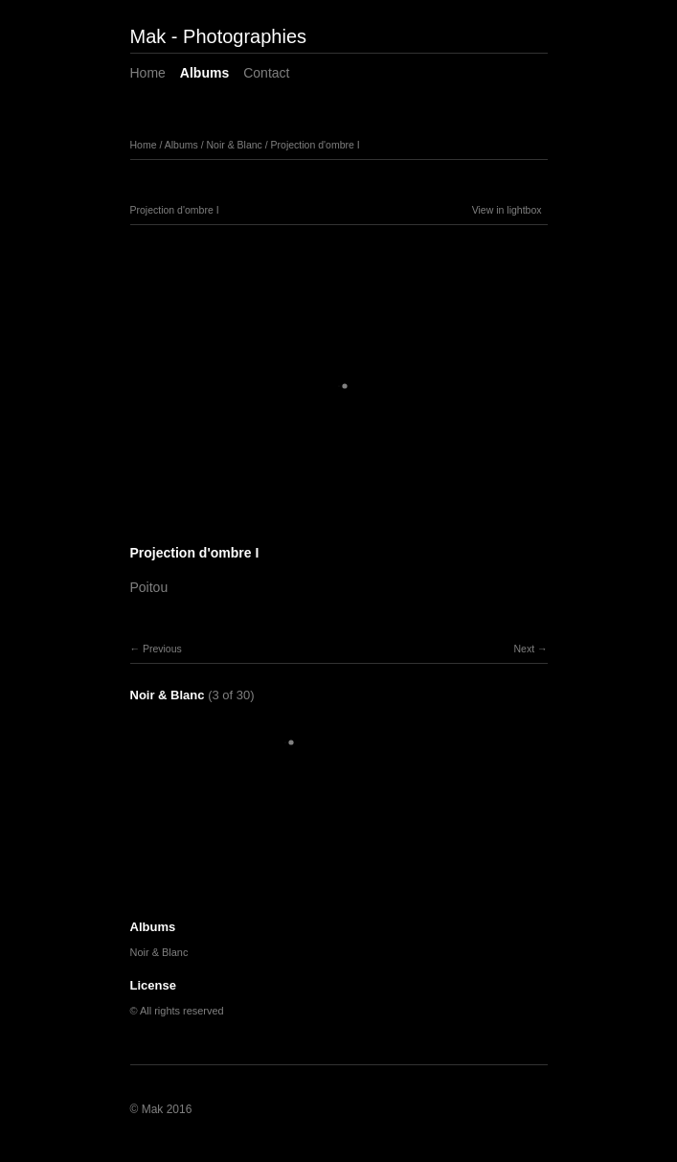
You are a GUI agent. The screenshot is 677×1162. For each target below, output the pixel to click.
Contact (266, 72)
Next (523, 648)
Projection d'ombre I (315, 144)
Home (148, 72)
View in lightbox (507, 210)
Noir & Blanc (233, 144)
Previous (162, 648)
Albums (204, 72)
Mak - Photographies (218, 36)
